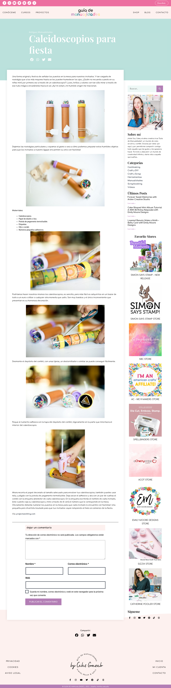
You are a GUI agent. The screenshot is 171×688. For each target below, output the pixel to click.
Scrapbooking (135, 184)
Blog (148, 12)
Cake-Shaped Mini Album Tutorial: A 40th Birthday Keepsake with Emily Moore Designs (145, 209)
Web (27, 577)
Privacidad (13, 661)
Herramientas (135, 177)
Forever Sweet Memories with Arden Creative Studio (142, 198)
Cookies (13, 667)
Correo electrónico (78, 563)
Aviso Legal (13, 673)
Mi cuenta (159, 667)
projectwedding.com (25, 514)
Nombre (30, 563)
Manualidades (45, 32)
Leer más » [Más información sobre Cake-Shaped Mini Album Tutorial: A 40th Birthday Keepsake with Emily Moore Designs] (131, 216)
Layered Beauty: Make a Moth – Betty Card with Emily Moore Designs (143, 222)
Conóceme (9, 12)
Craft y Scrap (134, 174)
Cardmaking (134, 167)
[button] (32, 59)
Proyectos (42, 12)
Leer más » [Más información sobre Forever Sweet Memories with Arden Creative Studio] (131, 203)
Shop (136, 12)
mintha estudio (103, 686)
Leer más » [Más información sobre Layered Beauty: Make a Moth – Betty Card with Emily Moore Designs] (131, 229)
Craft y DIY (133, 170)
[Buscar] (159, 88)
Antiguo (33, 32)
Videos (131, 187)
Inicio (159, 661)
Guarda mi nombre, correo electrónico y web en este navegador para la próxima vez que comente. (66, 594)
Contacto (162, 12)
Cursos (26, 12)
